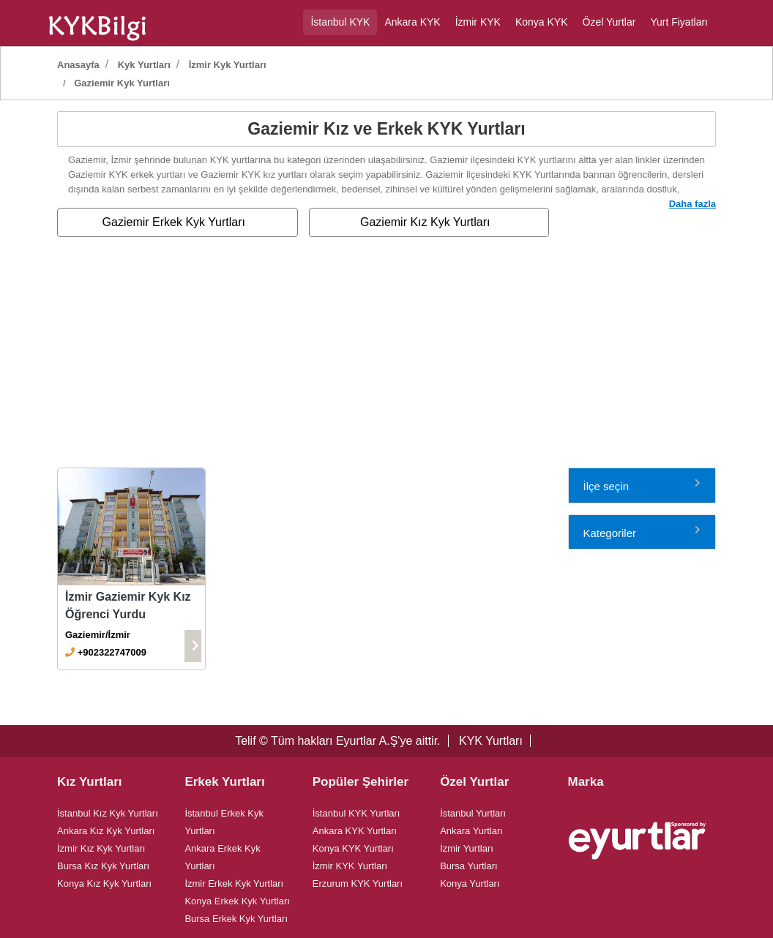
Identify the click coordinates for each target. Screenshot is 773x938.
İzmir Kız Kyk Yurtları (101, 848)
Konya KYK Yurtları (353, 848)
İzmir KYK (478, 22)
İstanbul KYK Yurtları (356, 813)
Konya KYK (541, 22)
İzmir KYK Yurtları (350, 865)
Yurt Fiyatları (679, 22)
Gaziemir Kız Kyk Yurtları (425, 222)
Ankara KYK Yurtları (355, 830)
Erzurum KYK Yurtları (358, 883)
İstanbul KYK (340, 22)
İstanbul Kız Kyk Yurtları (107, 813)
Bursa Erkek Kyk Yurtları (236, 918)
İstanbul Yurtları (473, 813)
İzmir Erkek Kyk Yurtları (233, 883)
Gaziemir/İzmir (97, 634)
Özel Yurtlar (609, 22)
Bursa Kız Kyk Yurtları (103, 865)
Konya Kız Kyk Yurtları (104, 883)
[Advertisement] (386, 357)
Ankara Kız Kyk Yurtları (105, 830)
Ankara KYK (412, 22)
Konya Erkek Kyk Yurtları (237, 901)
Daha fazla (692, 203)
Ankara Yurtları (471, 830)
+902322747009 (112, 652)
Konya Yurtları (469, 883)
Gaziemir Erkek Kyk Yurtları (173, 222)
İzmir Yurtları (466, 848)
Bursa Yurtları (469, 865)
